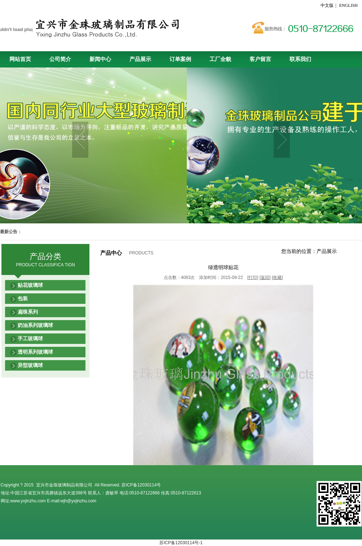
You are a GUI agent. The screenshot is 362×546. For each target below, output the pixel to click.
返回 (265, 277)
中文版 (328, 5)
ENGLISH (348, 5)
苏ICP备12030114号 (141, 485)
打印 (252, 277)
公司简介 (60, 59)
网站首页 (20, 59)
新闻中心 (100, 59)
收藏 (277, 277)
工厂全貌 (220, 59)
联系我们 (300, 59)
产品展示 (140, 59)
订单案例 (180, 59)
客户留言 (260, 59)
